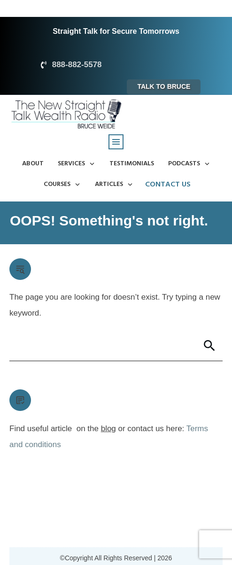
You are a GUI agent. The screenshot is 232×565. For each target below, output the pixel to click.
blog (108, 428)
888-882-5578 (77, 64)
